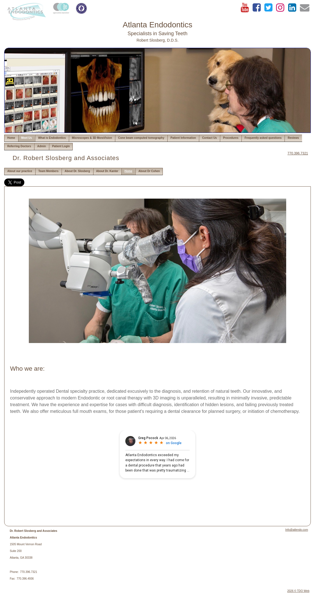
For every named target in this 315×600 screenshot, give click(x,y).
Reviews (293, 137)
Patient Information (183, 137)
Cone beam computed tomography (141, 137)
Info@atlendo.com (296, 529)
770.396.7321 (298, 153)
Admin (41, 146)
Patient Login (61, 146)
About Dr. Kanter (107, 171)
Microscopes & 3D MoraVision (92, 137)
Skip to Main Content (19, 5)
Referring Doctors (19, 146)
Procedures (230, 137)
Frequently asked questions (263, 137)
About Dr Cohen (149, 171)
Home (11, 137)
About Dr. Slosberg (77, 171)
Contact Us (209, 137)
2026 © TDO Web (298, 590)
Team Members (48, 171)
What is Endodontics (52, 137)
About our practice (19, 171)
